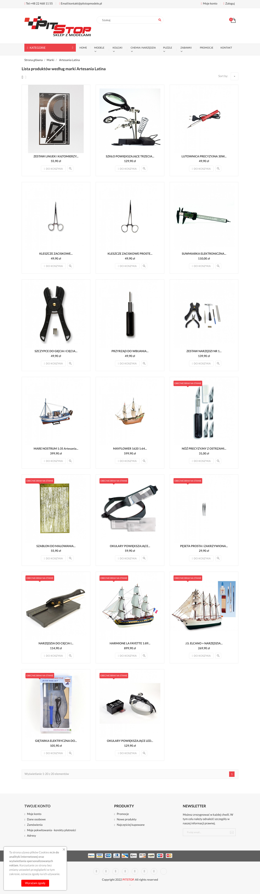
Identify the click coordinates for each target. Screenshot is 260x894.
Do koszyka (53, 168)
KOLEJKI (117, 47)
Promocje (123, 814)
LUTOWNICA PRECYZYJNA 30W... (203, 156)
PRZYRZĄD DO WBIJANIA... (130, 351)
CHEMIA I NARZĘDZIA (143, 47)
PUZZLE (167, 47)
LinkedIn (163, 871)
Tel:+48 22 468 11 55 (38, 3)
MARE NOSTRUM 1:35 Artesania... (56, 448)
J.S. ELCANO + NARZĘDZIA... (204, 643)
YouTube (125, 871)
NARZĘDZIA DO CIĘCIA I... (56, 643)
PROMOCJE (206, 47)
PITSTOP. (128, 879)
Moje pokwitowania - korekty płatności (51, 830)
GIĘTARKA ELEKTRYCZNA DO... (56, 741)
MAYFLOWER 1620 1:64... (130, 448)
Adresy (31, 835)
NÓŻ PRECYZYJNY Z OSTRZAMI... (204, 448)
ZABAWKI (186, 47)
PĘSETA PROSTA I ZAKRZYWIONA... (204, 546)
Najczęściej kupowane (131, 824)
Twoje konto (37, 806)
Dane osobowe (36, 819)
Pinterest (135, 871)
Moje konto (34, 814)
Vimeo (144, 871)
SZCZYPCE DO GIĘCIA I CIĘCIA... (55, 351)
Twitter (106, 871)
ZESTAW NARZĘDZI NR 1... (204, 351)
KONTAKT (226, 47)
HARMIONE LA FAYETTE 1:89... (130, 643)
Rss (115, 871)
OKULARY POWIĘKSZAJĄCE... (130, 546)
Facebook (96, 871)
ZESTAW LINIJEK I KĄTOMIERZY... (56, 156)
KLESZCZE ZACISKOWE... (56, 253)
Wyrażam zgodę (35, 883)
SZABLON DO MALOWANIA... (56, 546)
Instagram (154, 871)
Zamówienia (34, 824)
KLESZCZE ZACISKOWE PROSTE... (130, 253)
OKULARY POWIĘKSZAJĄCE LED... (130, 741)
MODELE (99, 47)
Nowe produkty (126, 819)
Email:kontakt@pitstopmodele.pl (80, 3)
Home (83, 47)
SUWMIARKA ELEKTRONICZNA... (204, 253)
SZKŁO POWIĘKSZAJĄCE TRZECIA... (130, 156)
